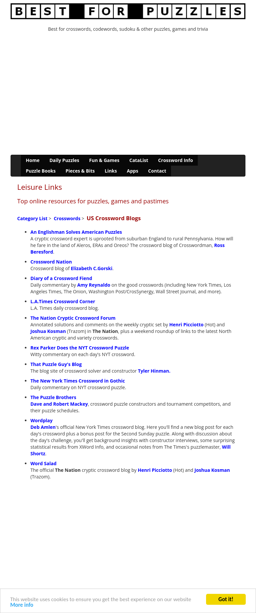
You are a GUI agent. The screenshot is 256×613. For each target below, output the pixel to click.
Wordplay (41, 420)
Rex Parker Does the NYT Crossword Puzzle (79, 348)
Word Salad (43, 463)
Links (111, 171)
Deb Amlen (43, 427)
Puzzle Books (41, 171)
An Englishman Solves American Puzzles (76, 232)
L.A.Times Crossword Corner (62, 301)
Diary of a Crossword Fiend (61, 278)
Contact (157, 171)
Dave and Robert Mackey (59, 404)
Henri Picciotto (186, 324)
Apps (132, 171)
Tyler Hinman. (154, 371)
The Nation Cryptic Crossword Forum (72, 318)
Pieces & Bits (80, 171)
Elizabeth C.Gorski (91, 268)
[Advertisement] (128, 95)
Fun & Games (104, 160)
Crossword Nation (51, 262)
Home (32, 160)
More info (21, 605)
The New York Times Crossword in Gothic (77, 381)
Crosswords (67, 218)
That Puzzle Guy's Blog (56, 364)
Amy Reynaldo (93, 285)
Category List (32, 218)
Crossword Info (175, 160)
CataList (138, 160)
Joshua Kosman (48, 331)
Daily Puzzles (64, 160)
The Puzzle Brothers (53, 397)
